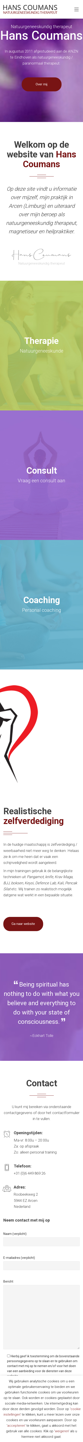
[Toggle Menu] (76, 10)
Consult (41, 470)
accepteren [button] (16, 1426)
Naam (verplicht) (15, 1234)
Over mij (41, 84)
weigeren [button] (62, 1431)
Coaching (41, 600)
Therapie (41, 341)
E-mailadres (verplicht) (19, 1258)
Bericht (8, 1281)
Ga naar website (23, 924)
